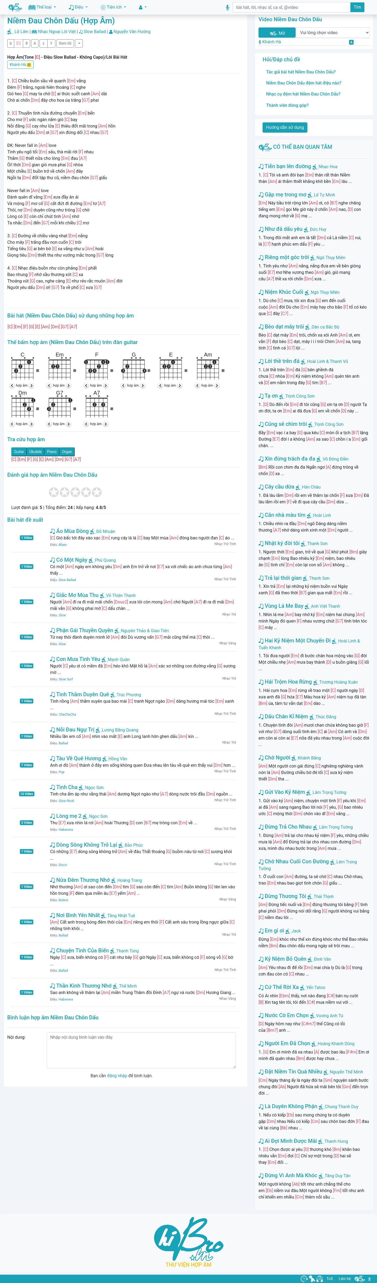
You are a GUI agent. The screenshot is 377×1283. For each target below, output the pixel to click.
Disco (63, 865)
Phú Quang (102, 560)
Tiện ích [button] (111, 7)
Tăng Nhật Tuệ (118, 915)
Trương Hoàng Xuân (338, 682)
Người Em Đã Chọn (284, 1043)
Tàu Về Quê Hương (75, 758)
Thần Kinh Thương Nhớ (81, 985)
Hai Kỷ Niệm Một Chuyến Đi (294, 640)
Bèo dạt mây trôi (281, 326)
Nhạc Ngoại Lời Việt (57, 31)
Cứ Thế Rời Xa (278, 987)
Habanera (66, 830)
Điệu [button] (76, 7)
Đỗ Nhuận (102, 531)
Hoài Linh (322, 515)
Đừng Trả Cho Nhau (284, 826)
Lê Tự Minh (324, 194)
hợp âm (22, 385)
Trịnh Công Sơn (300, 396)
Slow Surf (66, 679)
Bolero (63, 900)
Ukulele (36, 452)
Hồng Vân (114, 758)
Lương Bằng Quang (117, 730)
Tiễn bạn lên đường (284, 166)
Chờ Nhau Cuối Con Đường (293, 861)
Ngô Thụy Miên (331, 257)
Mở (277, 33)
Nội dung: (16, 1037)
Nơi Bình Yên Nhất (75, 915)
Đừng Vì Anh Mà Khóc (287, 1175)
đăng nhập (117, 1075)
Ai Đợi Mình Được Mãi (287, 1141)
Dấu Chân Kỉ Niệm (283, 716)
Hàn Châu (311, 487)
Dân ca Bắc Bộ (325, 327)
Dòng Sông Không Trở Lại (83, 845)
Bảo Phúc (131, 845)
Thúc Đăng (326, 716)
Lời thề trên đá (278, 361)
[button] (142, 7)
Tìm (357, 7)
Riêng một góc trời (283, 257)
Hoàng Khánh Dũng (336, 1043)
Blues (63, 545)
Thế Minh (125, 986)
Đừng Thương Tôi (282, 896)
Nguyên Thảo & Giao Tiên (141, 630)
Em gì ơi (271, 930)
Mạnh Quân (116, 659)
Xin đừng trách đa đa (286, 458)
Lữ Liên (21, 31)
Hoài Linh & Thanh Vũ (327, 361)
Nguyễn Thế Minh (346, 1072)
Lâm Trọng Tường (329, 792)
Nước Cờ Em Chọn (283, 1015)
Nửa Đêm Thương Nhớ (80, 880)
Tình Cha (63, 787)
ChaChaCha (67, 714)
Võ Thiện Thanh (118, 595)
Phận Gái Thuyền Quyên (81, 630)
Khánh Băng (309, 758)
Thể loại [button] (40, 7)
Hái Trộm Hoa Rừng (285, 681)
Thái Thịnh (324, 896)
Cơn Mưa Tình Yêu (75, 659)
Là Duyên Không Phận (287, 1106)
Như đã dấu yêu (280, 229)
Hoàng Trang (126, 880)
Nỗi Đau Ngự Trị (72, 729)
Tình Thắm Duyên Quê (79, 694)
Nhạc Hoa (328, 166)
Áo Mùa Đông (69, 531)
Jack (296, 931)
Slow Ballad (95, 31)
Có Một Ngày (68, 560)
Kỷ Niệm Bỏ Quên (282, 959)
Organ (67, 452)
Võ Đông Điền (336, 459)
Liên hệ (345, 1279)
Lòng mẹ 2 (65, 816)
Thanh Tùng (124, 950)
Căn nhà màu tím (282, 515)
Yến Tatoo (315, 987)
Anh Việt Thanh (325, 606)
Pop (61, 772)
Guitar (19, 452)
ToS (329, 1279)
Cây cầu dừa (276, 486)
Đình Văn (322, 959)
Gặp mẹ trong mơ (282, 194)
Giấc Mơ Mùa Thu (74, 595)
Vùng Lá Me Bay (280, 606)
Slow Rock (66, 801)
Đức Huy (318, 229)
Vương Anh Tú (329, 1015)
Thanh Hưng (336, 1141)
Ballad (63, 743)
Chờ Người (274, 757)
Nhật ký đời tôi (279, 543)
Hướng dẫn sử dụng (285, 127)
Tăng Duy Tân (338, 1175)
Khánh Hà (20, 64)
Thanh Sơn (317, 543)
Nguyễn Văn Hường (132, 31)
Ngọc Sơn (91, 787)
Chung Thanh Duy (341, 1106)
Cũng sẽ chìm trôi (282, 424)
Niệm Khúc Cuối (280, 292)
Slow (62, 615)
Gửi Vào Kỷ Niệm (281, 792)
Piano (52, 452)
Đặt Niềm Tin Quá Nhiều (290, 1071)
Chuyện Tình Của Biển (79, 950)
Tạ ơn (268, 396)
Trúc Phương (125, 694)
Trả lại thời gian (279, 578)
